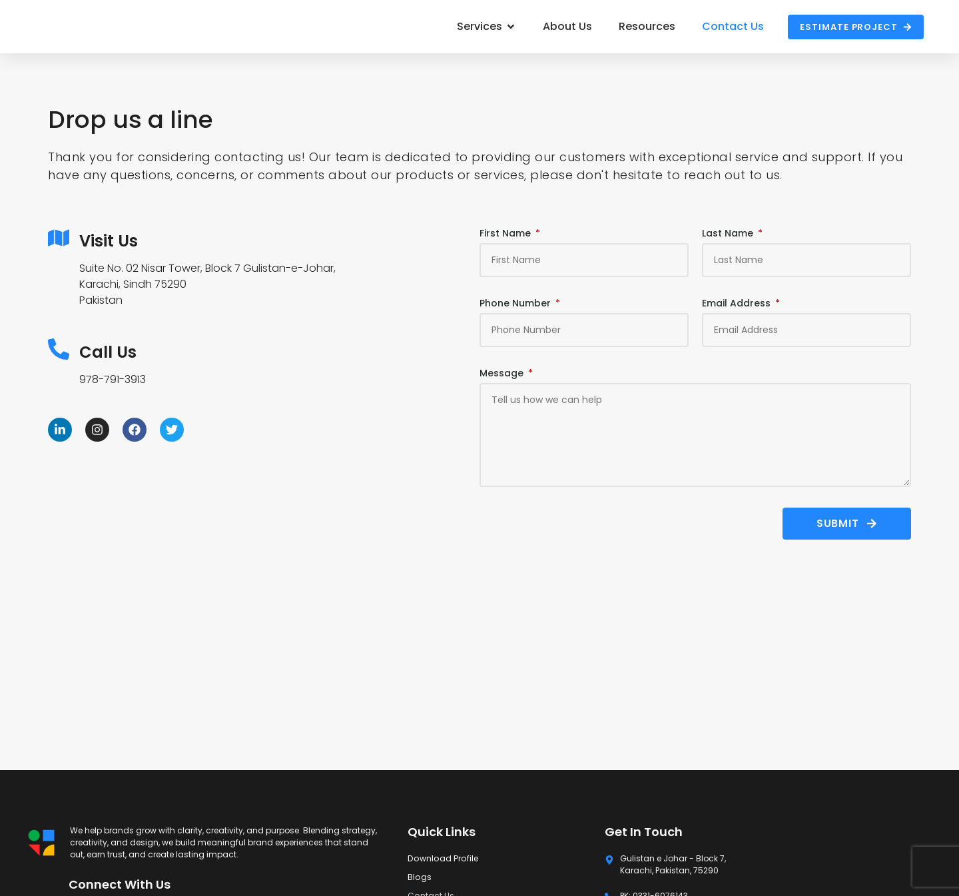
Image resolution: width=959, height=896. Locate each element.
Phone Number (516, 303)
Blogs (419, 877)
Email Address (737, 303)
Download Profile (441, 858)
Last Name (729, 233)
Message (503, 373)
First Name (506, 233)
